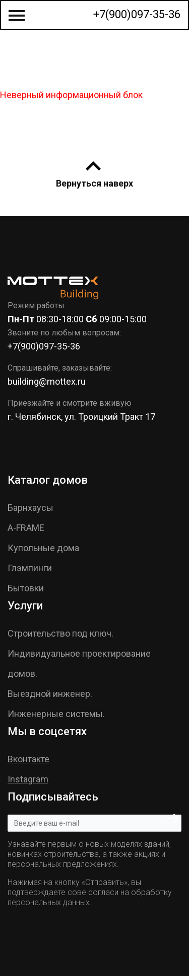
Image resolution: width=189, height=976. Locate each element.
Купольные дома (43, 548)
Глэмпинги (30, 568)
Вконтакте (28, 759)
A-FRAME (26, 527)
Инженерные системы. (56, 713)
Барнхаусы (30, 507)
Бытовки (26, 588)
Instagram (28, 779)
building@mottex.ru (47, 381)
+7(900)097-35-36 (136, 14)
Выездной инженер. (50, 693)
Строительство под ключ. (60, 633)
